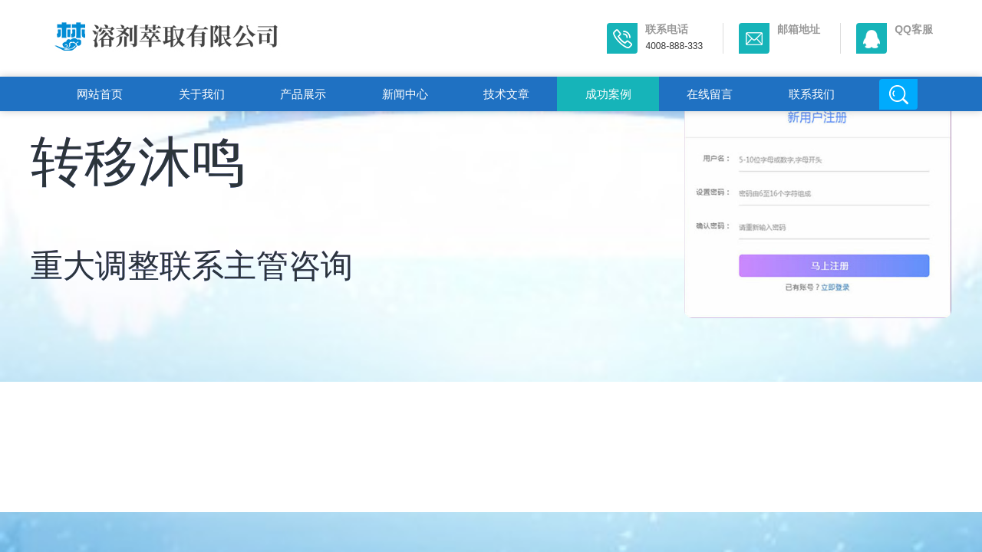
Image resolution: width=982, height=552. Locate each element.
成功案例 (608, 93)
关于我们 (202, 93)
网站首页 (100, 93)
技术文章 (506, 93)
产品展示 (303, 93)
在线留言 (710, 93)
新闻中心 (405, 93)
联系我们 (812, 93)
